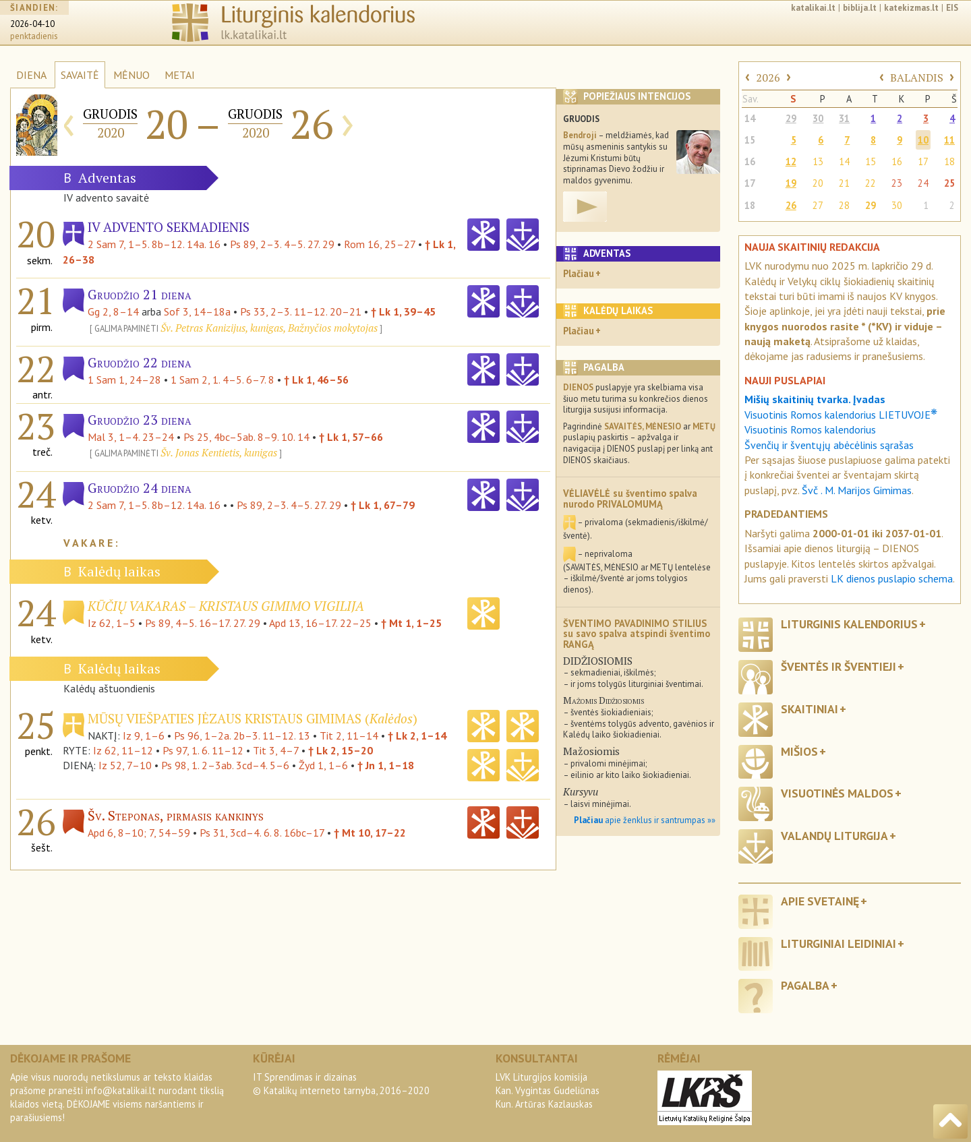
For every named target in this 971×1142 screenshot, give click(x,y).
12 (791, 161)
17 (923, 161)
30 (818, 118)
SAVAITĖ (80, 75)
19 (791, 183)
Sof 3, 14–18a (197, 311)
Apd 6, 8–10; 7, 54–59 (139, 832)
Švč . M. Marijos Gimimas (857, 490)
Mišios (799, 751)
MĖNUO (131, 75)
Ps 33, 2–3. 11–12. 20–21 (300, 311)
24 (923, 183)
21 (844, 183)
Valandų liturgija (834, 835)
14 (749, 118)
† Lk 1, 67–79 (383, 505)
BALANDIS (916, 77)
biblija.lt (860, 7)
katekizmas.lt (911, 7)
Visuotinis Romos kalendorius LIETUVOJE (840, 414)
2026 (768, 77)
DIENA (31, 75)
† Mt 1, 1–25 (411, 623)
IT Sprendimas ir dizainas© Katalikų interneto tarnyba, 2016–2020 (341, 1084)
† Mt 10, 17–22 (370, 832)
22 (870, 183)
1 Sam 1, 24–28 (124, 379)
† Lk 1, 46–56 (316, 379)
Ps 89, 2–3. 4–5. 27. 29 (282, 244)
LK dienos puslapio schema (892, 578)
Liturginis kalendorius (849, 624)
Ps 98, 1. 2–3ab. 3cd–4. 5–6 (225, 765)
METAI (180, 75)
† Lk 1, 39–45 (403, 311)
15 (749, 139)
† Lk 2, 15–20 (340, 750)
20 (818, 183)
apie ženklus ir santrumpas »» (644, 820)
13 (818, 161)
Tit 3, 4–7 (276, 750)
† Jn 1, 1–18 (385, 765)
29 (791, 118)
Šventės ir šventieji (838, 666)
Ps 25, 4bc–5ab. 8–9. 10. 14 (246, 437)
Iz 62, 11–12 (123, 750)
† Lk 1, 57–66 (351, 437)
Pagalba (805, 985)
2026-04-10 (32, 24)
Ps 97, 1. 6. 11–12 (203, 750)
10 (923, 139)
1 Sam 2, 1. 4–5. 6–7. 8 (222, 379)
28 (844, 205)
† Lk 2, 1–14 (417, 735)
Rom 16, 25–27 (379, 244)
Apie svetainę (820, 901)
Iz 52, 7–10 (125, 765)
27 (818, 205)
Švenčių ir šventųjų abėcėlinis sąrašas (829, 445)
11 (949, 139)
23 (896, 183)
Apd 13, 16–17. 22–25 (320, 623)
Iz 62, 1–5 (112, 623)
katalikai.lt (813, 7)
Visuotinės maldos (837, 793)
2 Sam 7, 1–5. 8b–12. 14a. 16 (154, 244)
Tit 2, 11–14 (349, 735)
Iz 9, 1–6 (144, 735)
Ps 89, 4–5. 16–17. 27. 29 (202, 623)
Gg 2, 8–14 (113, 311)
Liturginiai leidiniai (838, 943)
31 (844, 118)
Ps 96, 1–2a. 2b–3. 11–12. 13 (242, 735)
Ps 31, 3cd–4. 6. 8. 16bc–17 (262, 832)
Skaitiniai (809, 709)
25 (949, 183)
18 (949, 161)
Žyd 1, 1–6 (323, 765)
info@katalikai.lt (121, 1090)
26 (791, 205)
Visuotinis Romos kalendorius (810, 429)
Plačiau (578, 273)
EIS (952, 7)
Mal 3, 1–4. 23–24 (131, 437)
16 (749, 161)
